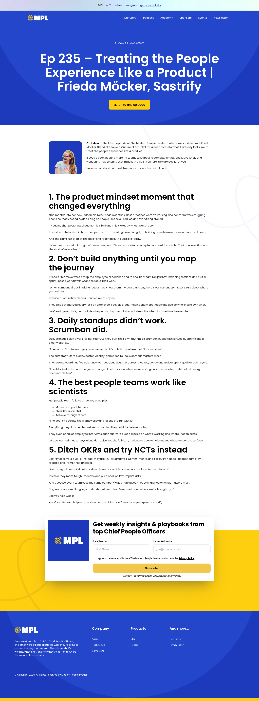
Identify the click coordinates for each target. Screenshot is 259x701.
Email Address (162, 541)
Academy (166, 18)
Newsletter (221, 18)
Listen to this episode (129, 105)
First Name (100, 541)
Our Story (130, 18)
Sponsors (186, 18)
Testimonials (98, 644)
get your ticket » (150, 5)
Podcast (148, 18)
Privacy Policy (186, 558)
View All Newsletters (131, 43)
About (95, 638)
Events (202, 18)
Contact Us (98, 650)
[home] (38, 18)
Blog (133, 638)
